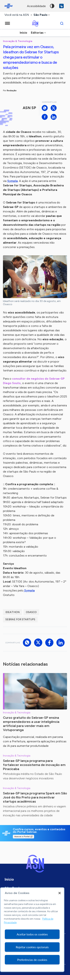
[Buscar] (62, 23)
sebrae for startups (20, 619)
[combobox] (42, 15)
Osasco (31, 612)
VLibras (61, 6)
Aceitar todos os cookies (32, 934)
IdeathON (12, 612)
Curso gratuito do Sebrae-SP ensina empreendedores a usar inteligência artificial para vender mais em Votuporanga (31, 724)
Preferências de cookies (32, 959)
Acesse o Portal (22, 836)
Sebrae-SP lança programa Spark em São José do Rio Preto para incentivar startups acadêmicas (35, 797)
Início (23, 32)
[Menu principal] (7, 23)
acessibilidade (36, 6)
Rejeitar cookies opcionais (32, 947)
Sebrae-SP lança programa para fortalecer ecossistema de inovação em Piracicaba (34, 765)
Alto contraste (52, 6)
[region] (32, 929)
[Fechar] (59, 893)
